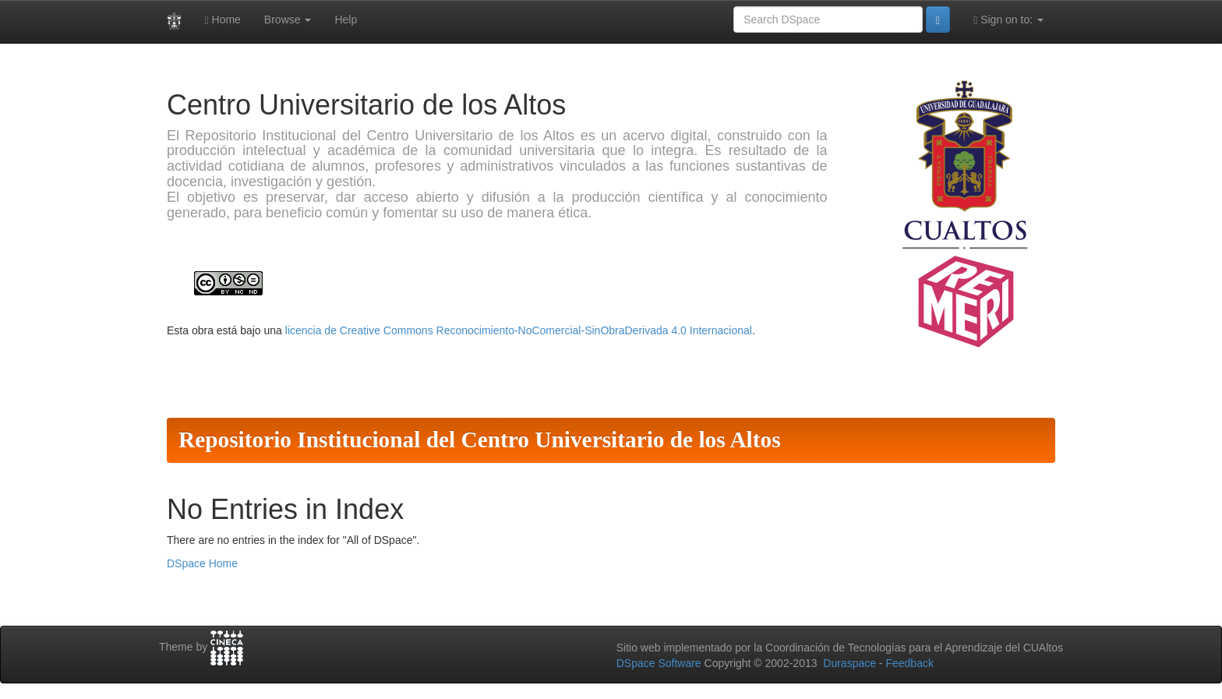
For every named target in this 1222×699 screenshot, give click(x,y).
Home (223, 19)
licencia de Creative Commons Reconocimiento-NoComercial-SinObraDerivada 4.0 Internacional (518, 330)
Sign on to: (1008, 19)
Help (345, 19)
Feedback (909, 663)
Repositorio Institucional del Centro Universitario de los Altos (479, 439)
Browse (288, 19)
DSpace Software (658, 663)
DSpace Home (202, 563)
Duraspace (849, 663)
